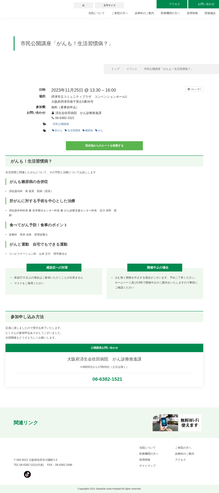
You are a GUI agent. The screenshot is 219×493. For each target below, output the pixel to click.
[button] (48, 423)
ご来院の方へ (120, 13)
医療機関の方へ (170, 13)
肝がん (57, 130)
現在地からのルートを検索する (104, 145)
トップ (115, 68)
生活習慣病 (72, 130)
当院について (96, 13)
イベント (131, 68)
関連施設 (210, 13)
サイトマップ (147, 465)
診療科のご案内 (144, 13)
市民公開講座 (61, 124)
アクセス (180, 459)
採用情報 (192, 13)
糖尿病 (87, 130)
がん (99, 130)
